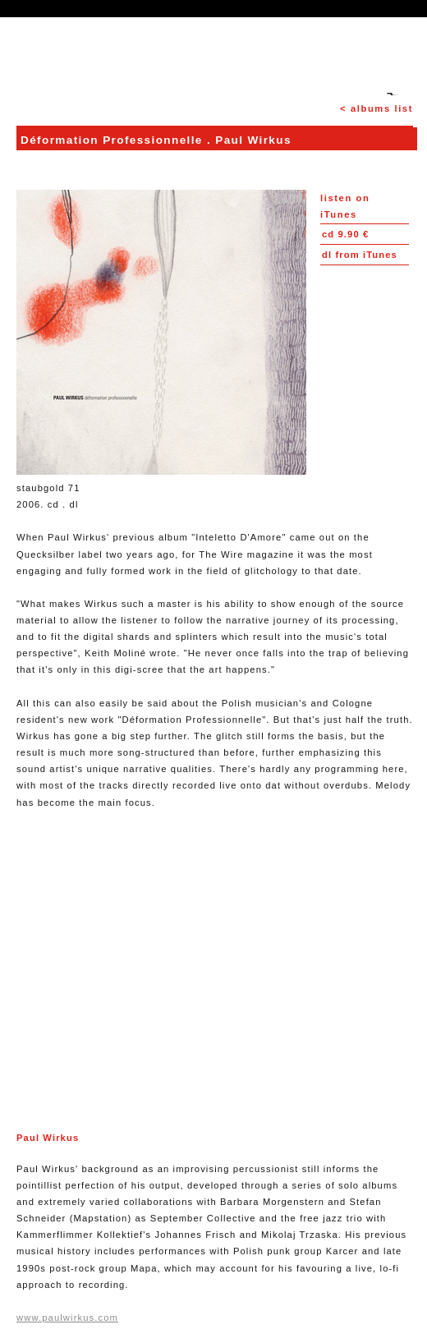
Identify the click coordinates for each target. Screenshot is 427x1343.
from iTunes (359, 255)
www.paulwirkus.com (67, 1317)
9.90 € (345, 234)
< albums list (376, 108)
